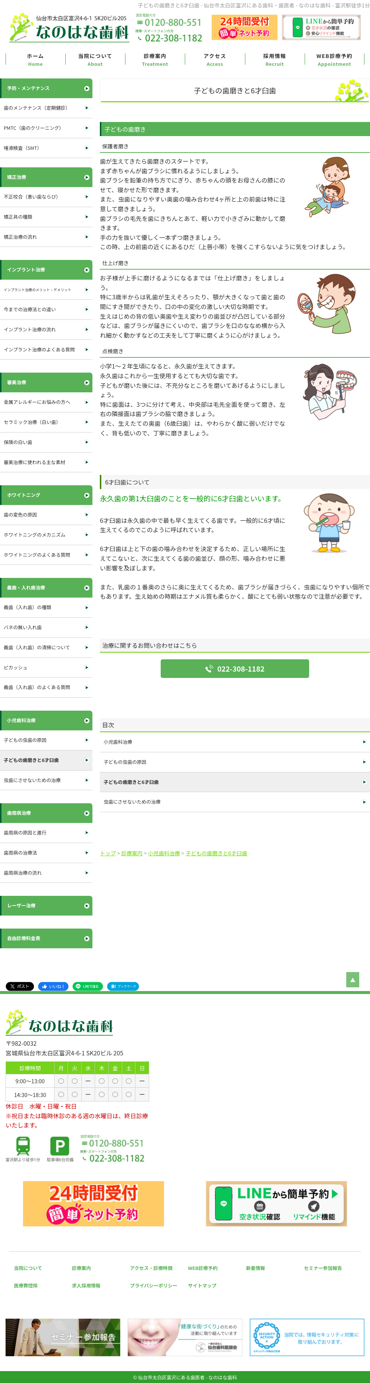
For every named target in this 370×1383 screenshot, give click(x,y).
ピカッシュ (15, 667)
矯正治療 (16, 176)
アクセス (214, 55)
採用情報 (274, 55)
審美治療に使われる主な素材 (34, 462)
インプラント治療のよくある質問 (39, 349)
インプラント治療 (26, 269)
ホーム (35, 55)
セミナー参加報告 (323, 1267)
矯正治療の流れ (20, 236)
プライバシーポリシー (153, 1285)
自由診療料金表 (23, 938)
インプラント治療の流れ (30, 329)
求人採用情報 (86, 1285)
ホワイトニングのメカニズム (34, 534)
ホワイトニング (23, 494)
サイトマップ (202, 1285)
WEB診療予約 (335, 55)
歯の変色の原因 (20, 514)
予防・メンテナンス (28, 87)
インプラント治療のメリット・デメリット (48, 289)
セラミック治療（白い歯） (32, 421)
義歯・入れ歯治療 (26, 587)
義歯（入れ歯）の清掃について (37, 647)
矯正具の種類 (18, 216)
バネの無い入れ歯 (23, 627)
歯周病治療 (19, 812)
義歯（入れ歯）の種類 (27, 607)
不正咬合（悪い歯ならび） (32, 196)
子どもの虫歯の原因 (125, 761)
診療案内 (155, 55)
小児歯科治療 (118, 741)
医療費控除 (25, 1285)
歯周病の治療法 (20, 852)
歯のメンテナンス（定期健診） (37, 107)
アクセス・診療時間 (151, 1267)
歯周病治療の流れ (23, 872)
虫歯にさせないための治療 (132, 801)
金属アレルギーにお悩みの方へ (37, 401)
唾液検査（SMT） (23, 147)
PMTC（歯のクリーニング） (34, 127)
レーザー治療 (21, 905)
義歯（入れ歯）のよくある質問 (37, 687)
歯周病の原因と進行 (25, 832)
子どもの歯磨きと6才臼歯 (131, 781)
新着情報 (255, 1267)
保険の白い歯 (18, 442)
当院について (95, 55)
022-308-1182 (240, 668)
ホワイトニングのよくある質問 (37, 554)
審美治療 (16, 382)
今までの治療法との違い (30, 309)
